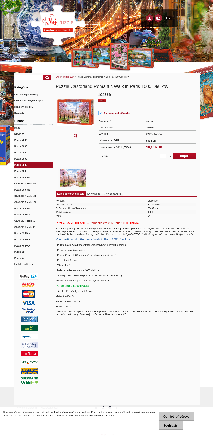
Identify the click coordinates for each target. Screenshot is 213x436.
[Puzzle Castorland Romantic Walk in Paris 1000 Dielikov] (75, 116)
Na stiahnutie (93, 194)
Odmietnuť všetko (176, 416)
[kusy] (163, 156)
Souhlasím (171, 425)
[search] (46, 77)
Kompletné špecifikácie (70, 193)
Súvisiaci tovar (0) (112, 194)
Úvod (58, 77)
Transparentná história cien (114, 113)
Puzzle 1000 (69, 77)
